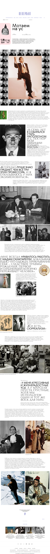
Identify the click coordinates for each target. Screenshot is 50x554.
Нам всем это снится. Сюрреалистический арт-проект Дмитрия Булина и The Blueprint (10, 537)
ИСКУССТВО (31, 534)
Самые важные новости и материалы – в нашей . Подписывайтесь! (25, 511)
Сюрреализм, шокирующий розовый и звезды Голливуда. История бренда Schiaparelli (39, 537)
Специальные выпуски (9, 17)
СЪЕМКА (11, 534)
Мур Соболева (14, 34)
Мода (9, 534)
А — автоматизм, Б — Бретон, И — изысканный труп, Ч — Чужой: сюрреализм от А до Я (30, 537)
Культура (28, 534)
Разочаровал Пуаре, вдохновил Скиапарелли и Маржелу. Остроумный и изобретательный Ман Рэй (20, 537)
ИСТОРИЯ (21, 534)
